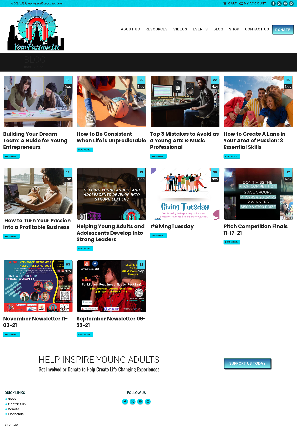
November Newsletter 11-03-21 (35, 322)
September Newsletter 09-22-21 (111, 322)
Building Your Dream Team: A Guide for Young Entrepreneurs (35, 140)
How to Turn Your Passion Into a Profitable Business (37, 224)
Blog (218, 29)
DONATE (283, 30)
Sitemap (11, 426)
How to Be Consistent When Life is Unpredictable (111, 137)
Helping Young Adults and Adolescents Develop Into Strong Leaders (111, 233)
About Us (130, 29)
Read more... (11, 156)
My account (252, 3)
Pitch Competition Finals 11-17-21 (256, 230)
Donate (14, 410)
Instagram (148, 401)
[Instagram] (291, 3)
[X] (279, 3)
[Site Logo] (36, 29)
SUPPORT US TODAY (247, 363)
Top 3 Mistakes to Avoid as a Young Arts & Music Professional (184, 140)
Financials (16, 415)
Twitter (133, 401)
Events (200, 29)
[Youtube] (285, 3)
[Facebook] (273, 3)
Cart (230, 3)
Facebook (125, 401)
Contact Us (257, 29)
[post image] (38, 101)
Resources (157, 29)
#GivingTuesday (172, 226)
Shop (234, 29)
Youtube (140, 401)
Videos (180, 29)
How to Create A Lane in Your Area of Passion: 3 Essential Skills (255, 140)
